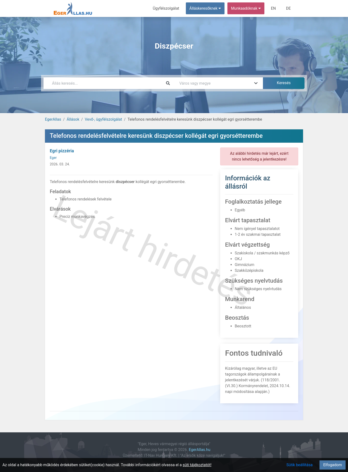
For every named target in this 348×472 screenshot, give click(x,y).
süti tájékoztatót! (197, 465)
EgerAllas (53, 119)
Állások (73, 119)
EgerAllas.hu (199, 449)
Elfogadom (332, 465)
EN (273, 8)
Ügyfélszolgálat (166, 8)
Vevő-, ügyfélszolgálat (103, 119)
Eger (53, 158)
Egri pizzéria (62, 150)
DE (288, 8)
